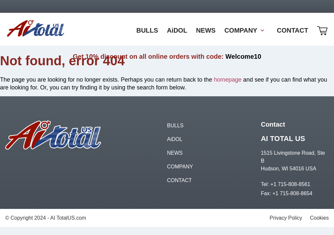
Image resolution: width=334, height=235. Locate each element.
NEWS (175, 153)
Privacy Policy (286, 218)
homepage (227, 79)
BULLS (175, 125)
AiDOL (174, 139)
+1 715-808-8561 (290, 184)
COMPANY (180, 166)
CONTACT (179, 180)
